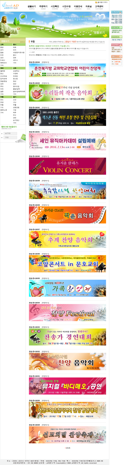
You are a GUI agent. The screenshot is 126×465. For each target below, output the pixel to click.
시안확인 (55, 7)
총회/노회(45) (62, 55)
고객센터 (99, 7)
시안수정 (66, 7)
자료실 (88, 7)
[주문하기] (45, 62)
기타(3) (71, 55)
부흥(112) (46, 55)
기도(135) (53, 55)
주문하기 (43, 7)
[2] (67, 448)
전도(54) (32, 55)
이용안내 (78, 7)
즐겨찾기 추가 (101, 2)
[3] (69, 448)
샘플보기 (32, 7)
